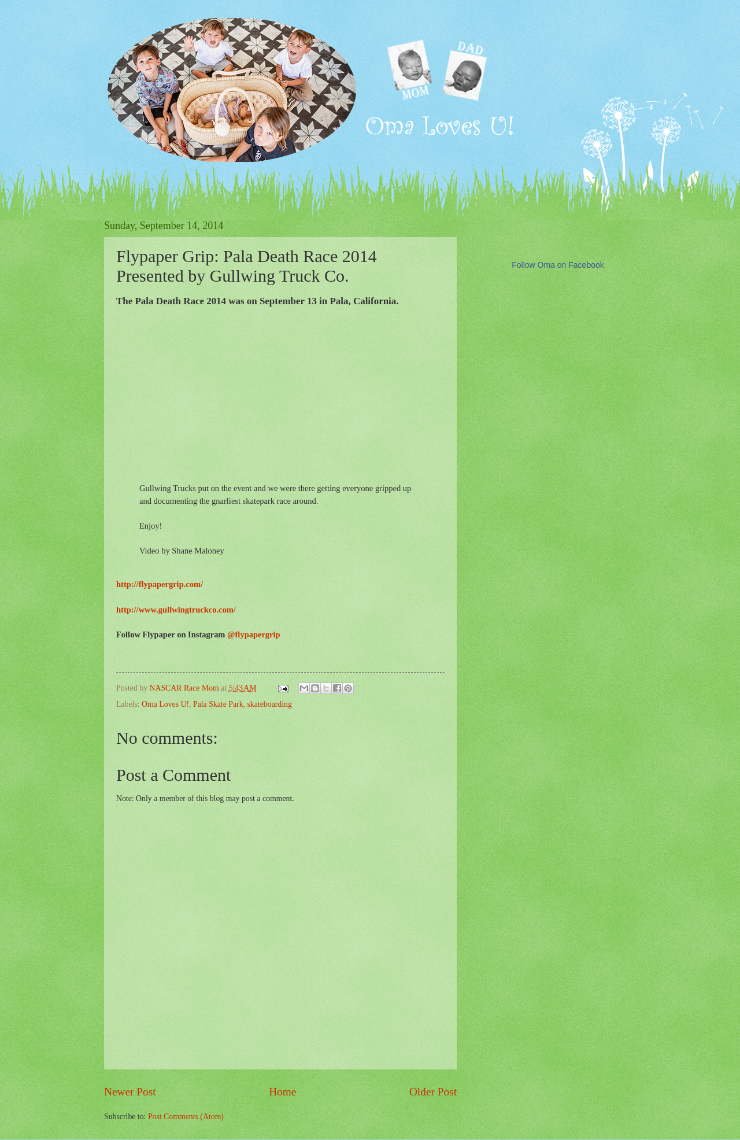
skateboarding (269, 704)
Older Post (433, 1092)
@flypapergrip (253, 634)
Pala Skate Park (218, 704)
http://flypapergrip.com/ (159, 584)
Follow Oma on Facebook (558, 265)
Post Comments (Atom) (186, 1116)
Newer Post (130, 1092)
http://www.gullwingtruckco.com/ (176, 609)
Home (282, 1092)
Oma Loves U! (165, 704)
